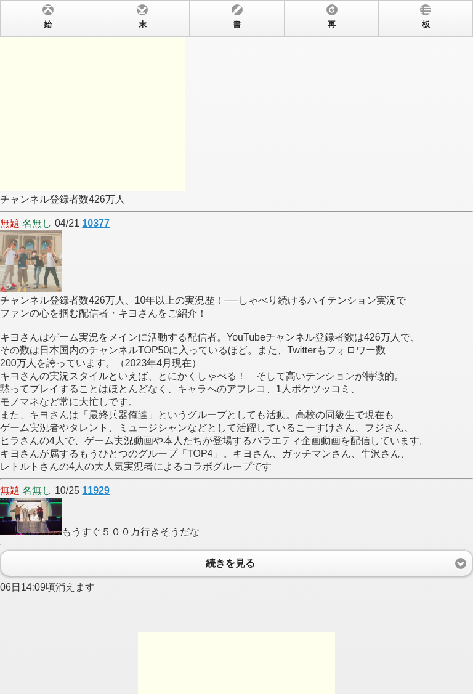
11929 (96, 490)
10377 (96, 223)
